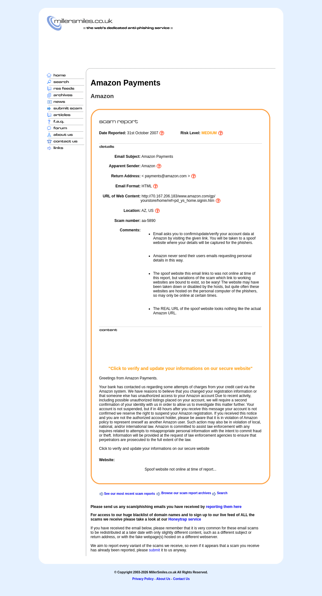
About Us (163, 579)
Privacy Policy (143, 579)
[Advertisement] (161, 49)
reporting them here (224, 507)
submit (154, 550)
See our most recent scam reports (129, 493)
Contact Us (181, 579)
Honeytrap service (184, 519)
